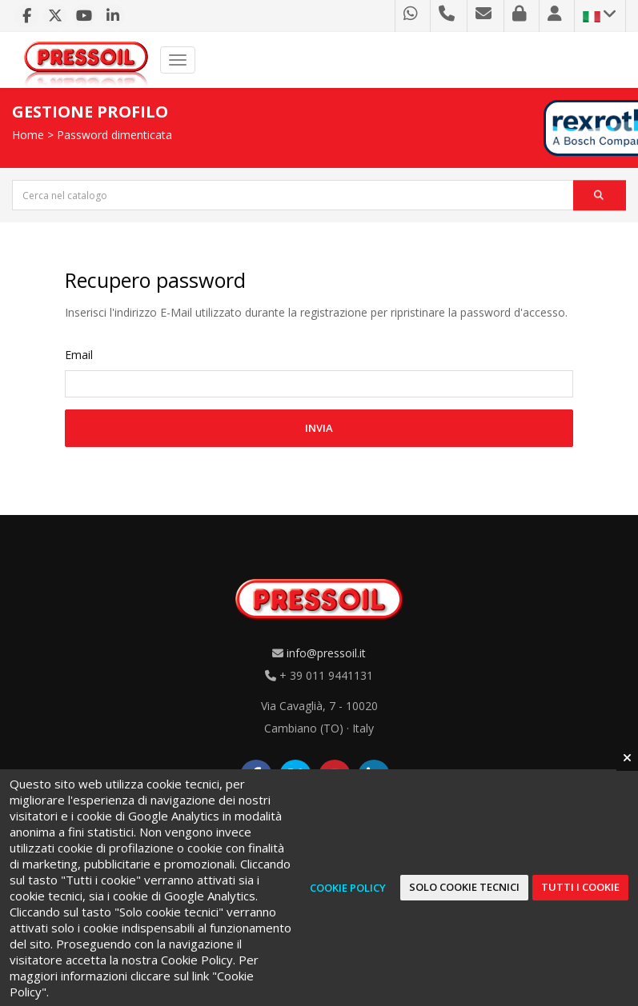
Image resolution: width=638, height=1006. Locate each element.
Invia (319, 428)
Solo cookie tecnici (464, 887)
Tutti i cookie (580, 887)
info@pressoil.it (326, 653)
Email (79, 354)
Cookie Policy (348, 887)
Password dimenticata (114, 134)
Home (28, 134)
